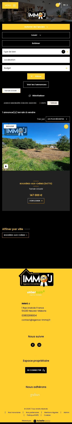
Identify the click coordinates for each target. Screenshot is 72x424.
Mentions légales (51, 412)
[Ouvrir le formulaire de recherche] (36, 76)
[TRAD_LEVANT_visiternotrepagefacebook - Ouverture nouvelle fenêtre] (33, 345)
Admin (66, 412)
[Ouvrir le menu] (10, 5)
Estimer (36, 43)
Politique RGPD (33, 415)
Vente (43, 103)
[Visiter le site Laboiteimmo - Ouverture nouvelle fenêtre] (41, 421)
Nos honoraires (14, 412)
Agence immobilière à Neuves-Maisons (20, 103)
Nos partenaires (32, 412)
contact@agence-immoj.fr (36, 319)
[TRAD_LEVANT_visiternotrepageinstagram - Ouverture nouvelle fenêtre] (39, 345)
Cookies (47, 415)
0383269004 (29, 315)
